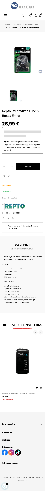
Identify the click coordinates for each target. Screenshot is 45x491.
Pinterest (12, 218)
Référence (8, 213)
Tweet (8, 218)
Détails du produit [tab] (22, 248)
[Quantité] (8, 166)
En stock (5, 198)
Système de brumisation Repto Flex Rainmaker (18, 393)
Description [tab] (22, 244)
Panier (28, 166)
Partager (3, 218)
